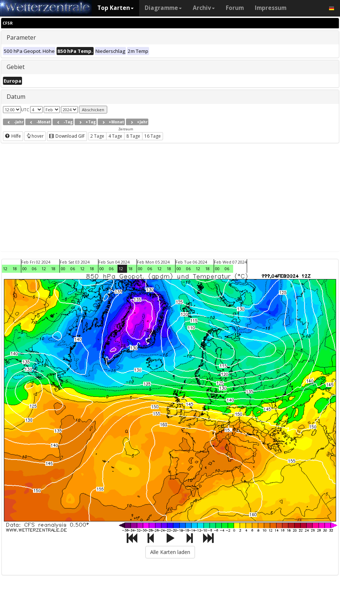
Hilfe (13, 136)
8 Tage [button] (133, 136)
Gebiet (16, 67)
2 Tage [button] (97, 136)
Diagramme (163, 8)
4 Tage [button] (115, 136)
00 (24, 268)
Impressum (270, 8)
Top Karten (115, 8)
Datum (16, 97)
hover (35, 136)
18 (14, 268)
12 (5, 268)
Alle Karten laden (170, 551)
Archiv (204, 8)
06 (34, 268)
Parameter (21, 37)
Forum (235, 8)
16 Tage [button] (152, 136)
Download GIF (67, 136)
